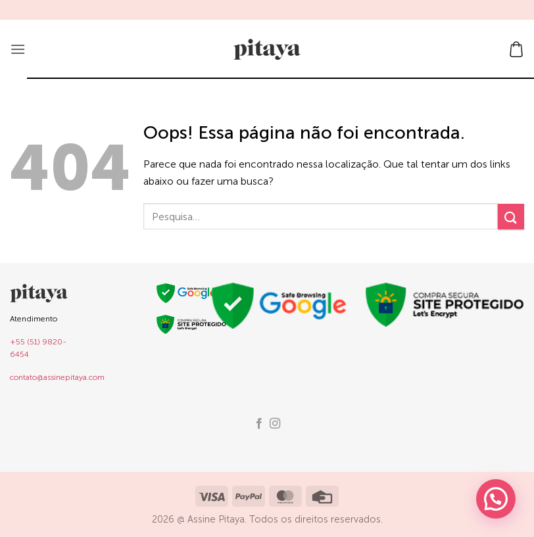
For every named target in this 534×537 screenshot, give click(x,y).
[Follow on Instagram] (275, 424)
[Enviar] (511, 216)
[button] (18, 49)
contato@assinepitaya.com (57, 377)
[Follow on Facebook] (259, 424)
